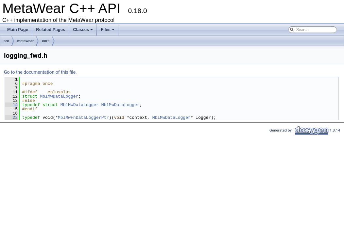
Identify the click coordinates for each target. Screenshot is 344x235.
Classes (83, 31)
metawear (25, 41)
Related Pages (50, 29)
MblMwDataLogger (59, 96)
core (45, 41)
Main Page (17, 29)
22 (11, 117)
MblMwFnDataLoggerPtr (83, 117)
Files (108, 31)
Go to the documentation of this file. (40, 72)
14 (11, 105)
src (6, 41)
